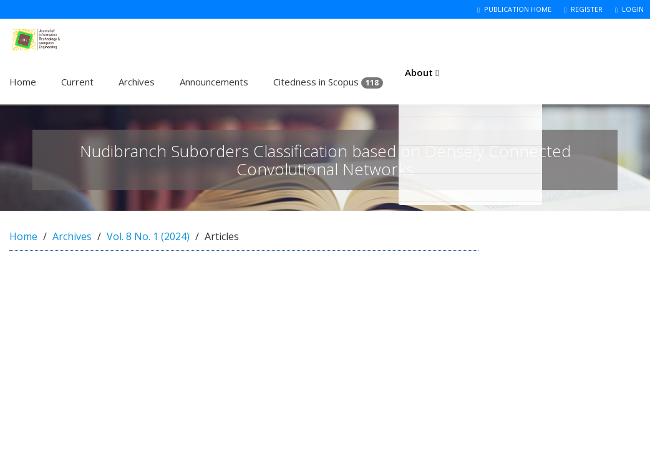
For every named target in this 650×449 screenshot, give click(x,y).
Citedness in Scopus (328, 82)
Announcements (214, 81)
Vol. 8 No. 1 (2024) (148, 236)
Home (22, 81)
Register (583, 9)
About (423, 81)
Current (77, 81)
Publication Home (514, 9)
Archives (137, 81)
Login (629, 9)
